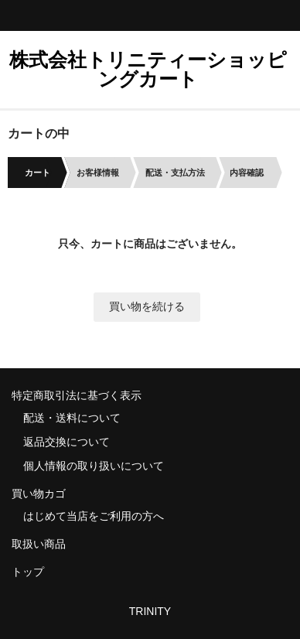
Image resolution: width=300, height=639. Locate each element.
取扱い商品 (39, 544)
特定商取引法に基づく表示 (76, 395)
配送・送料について (72, 418)
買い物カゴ (39, 493)
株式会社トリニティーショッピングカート (148, 69)
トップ (28, 572)
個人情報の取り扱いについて (93, 466)
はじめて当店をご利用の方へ (93, 516)
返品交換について (66, 442)
